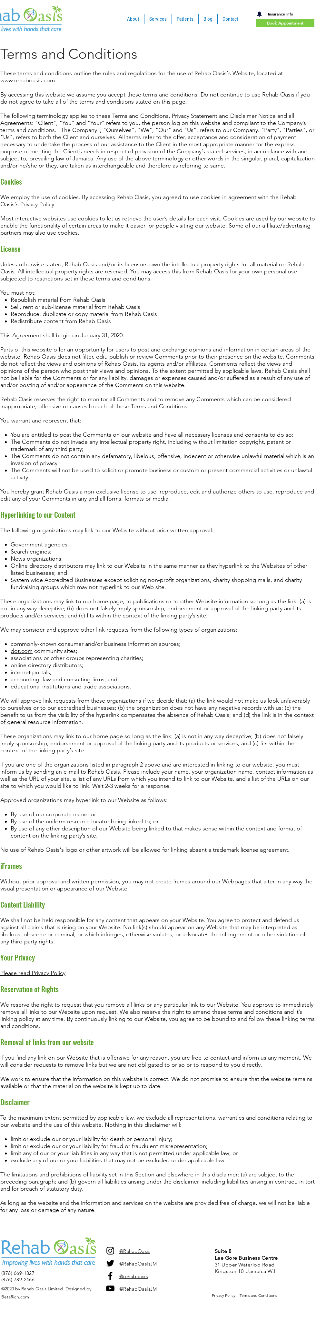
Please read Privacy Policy (32, 973)
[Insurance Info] (280, 14)
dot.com (22, 651)
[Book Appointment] (285, 23)
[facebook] (110, 1276)
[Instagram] (110, 1251)
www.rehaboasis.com (27, 80)
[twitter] (110, 1263)
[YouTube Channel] (110, 1288)
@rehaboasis (133, 1276)
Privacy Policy (223, 1295)
